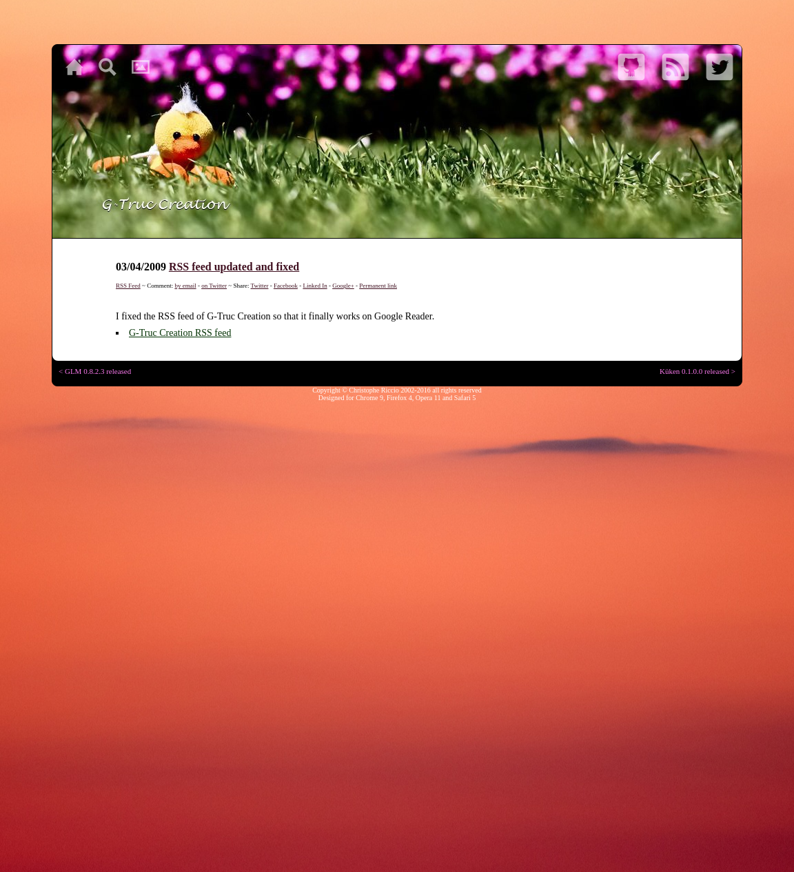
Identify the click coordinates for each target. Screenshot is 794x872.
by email (185, 285)
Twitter (260, 285)
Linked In (315, 285)
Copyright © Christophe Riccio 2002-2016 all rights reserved (397, 390)
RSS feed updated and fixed (234, 266)
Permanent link (378, 285)
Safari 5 (465, 398)
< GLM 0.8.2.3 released (95, 371)
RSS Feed (128, 285)
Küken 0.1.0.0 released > (697, 371)
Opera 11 (428, 398)
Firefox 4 (399, 398)
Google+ (343, 285)
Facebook (286, 285)
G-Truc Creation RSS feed (180, 333)
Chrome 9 (369, 398)
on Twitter (214, 285)
